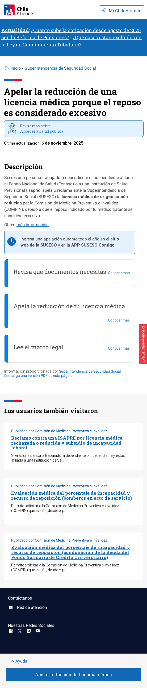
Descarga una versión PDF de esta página (38, 375)
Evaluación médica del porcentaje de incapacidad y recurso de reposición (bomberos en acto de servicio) (71, 495)
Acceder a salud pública (41, 131)
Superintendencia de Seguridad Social (60, 68)
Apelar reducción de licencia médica (73, 674)
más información (32, 224)
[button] (143, 344)
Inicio (16, 68)
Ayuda (19, 661)
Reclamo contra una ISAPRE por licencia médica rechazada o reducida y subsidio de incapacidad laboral (67, 443)
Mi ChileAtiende (121, 10)
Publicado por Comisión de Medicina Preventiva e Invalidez (59, 431)
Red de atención (27, 607)
